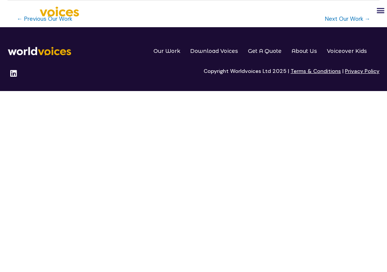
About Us (304, 51)
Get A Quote (265, 51)
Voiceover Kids (347, 51)
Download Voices (214, 51)
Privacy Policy (362, 71)
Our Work (166, 51)
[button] (381, 10)
